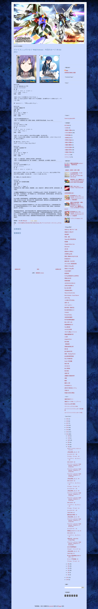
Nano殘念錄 (67, 327)
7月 (68, 446)
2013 (67, 431)
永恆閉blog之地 (68, 253)
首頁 (38, 269)
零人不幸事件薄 (68, 358)
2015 (67, 427)
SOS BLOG (67, 366)
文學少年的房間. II (69, 285)
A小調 (66, 336)
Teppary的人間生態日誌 (70, 239)
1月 (68, 574)
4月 (68, 568)
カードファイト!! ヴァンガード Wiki (73, 412)
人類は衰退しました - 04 (73, 478)
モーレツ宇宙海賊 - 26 (72, 559)
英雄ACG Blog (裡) (69, 268)
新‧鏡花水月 (67, 258)
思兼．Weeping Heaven (70, 353)
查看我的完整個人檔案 (70, 72)
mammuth (51, 606)
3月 (68, 570)
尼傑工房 (67, 373)
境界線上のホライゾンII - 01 (74, 530)
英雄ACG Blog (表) (69, 266)
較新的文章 (17, 269)
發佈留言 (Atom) (40, 273)
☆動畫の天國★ (68, 130)
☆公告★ (67, 127)
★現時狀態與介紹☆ (69, 193)
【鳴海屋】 (67, 344)
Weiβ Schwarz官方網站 (70, 404)
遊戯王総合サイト (69, 399)
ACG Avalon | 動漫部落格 (71, 263)
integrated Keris (68, 339)
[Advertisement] (73, 54)
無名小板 (67, 363)
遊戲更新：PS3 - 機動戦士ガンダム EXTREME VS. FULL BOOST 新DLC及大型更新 (77, 181)
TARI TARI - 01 (71, 553)
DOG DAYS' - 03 (71, 480)
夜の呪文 (67, 370)
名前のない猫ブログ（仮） (71, 229)
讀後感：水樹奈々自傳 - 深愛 (72, 170)
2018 (67, 421)
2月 (68, 572)
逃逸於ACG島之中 (69, 232)
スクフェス (67, 154)
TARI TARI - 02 (71, 512)
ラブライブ (67, 157)
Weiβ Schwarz (36, 223)
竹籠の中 (67, 390)
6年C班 (66, 249)
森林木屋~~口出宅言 (70, 261)
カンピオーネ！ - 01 (72, 528)
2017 (67, 423)
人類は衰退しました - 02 (73, 516)
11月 (69, 438)
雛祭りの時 (67, 383)
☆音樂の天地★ (68, 152)
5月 (68, 566)
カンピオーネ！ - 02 (72, 510)
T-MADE (67, 312)
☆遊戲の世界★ (68, 149)
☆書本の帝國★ (68, 142)
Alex (67, 70)
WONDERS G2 (68, 385)
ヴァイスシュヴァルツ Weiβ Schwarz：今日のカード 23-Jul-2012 (74, 475)
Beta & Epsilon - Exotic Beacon (72, 295)
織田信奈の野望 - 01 (72, 514)
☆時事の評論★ (68, 140)
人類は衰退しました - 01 (73, 551)
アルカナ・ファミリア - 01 (73, 549)
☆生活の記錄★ (68, 147)
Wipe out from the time (70, 292)
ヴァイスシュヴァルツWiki (71, 406)
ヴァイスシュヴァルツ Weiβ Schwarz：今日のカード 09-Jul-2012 (74, 525)
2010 (67, 579)
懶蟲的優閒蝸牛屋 (69, 334)
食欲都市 (67, 234)
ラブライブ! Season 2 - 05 (76, 218)
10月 (69, 440)
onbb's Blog (67, 297)
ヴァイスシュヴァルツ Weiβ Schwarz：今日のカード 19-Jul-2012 (74, 494)
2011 (67, 577)
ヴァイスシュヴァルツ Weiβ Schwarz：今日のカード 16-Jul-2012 (74, 499)
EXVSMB (67, 125)
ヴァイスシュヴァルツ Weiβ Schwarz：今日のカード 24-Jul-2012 (74, 470)
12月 (69, 435)
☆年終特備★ (68, 135)
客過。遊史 (67, 236)
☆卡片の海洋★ (21, 223)
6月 (68, 564)
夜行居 (66, 349)
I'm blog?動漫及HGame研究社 (72, 275)
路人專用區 (67, 368)
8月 (68, 444)
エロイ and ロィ (68, 305)
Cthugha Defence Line (70, 244)
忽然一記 (67, 302)
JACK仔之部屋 (68, 329)
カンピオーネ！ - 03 (72, 488)
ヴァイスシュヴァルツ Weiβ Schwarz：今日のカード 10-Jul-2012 (74, 520)
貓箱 (66, 380)
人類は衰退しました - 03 (73, 490)
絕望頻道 (67, 273)
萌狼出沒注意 (68, 278)
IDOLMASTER (28, 223)
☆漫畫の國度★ (68, 144)
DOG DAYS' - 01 (71, 533)
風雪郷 (66, 241)
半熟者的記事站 (68, 290)
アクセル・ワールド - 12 (73, 561)
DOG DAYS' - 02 (71, 502)
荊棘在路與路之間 (69, 346)
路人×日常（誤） (69, 322)
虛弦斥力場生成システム (71, 388)
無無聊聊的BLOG (69, 324)
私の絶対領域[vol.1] (69, 310)
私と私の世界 (68, 288)
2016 (67, 425)
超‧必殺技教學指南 (69, 356)
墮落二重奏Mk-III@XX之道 (71, 256)
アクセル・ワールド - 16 (73, 456)
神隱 (66, 378)
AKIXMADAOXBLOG (70, 283)
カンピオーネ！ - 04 (72, 454)
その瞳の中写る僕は (70, 300)
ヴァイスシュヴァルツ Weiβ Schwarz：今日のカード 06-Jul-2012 (74, 543)
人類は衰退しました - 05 (73, 452)
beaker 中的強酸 (68, 361)
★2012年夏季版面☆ (72, 546)
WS (41, 223)
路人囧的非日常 (68, 351)
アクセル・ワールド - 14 (73, 508)
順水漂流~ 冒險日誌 (69, 307)
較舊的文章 (58, 269)
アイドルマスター (46, 223)
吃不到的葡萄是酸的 (70, 319)
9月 (68, 442)
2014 (67, 429)
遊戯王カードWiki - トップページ (73, 401)
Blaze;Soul (67, 246)
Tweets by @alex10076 (70, 118)
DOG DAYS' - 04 (71, 462)
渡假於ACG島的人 (69, 251)
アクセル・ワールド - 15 (73, 486)
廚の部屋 (67, 341)
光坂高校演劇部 (68, 317)
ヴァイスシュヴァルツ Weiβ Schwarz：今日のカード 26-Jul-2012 (74, 465)
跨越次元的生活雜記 (70, 392)
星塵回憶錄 (67, 280)
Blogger (59, 606)
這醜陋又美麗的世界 (70, 375)
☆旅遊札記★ (68, 137)
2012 (67, 434)
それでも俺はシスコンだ (71, 331)
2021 (67, 418)
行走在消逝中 (68, 271)
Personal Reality (68, 314)
